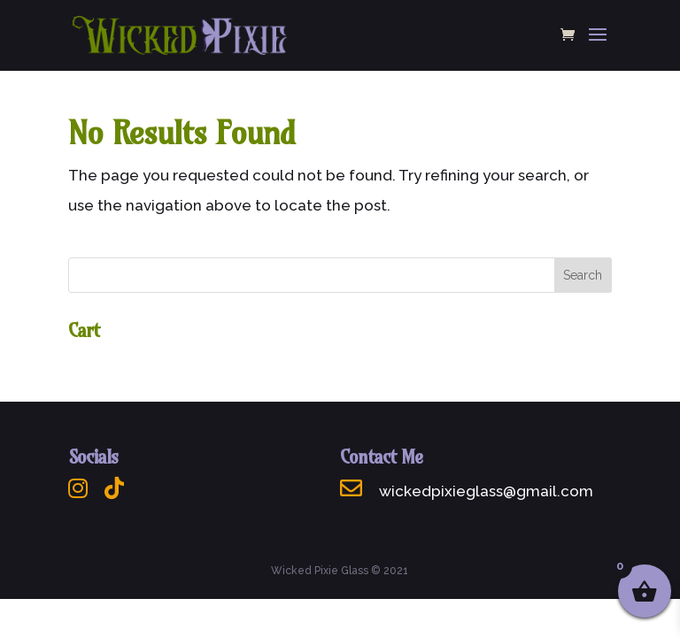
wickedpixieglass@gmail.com (466, 491)
